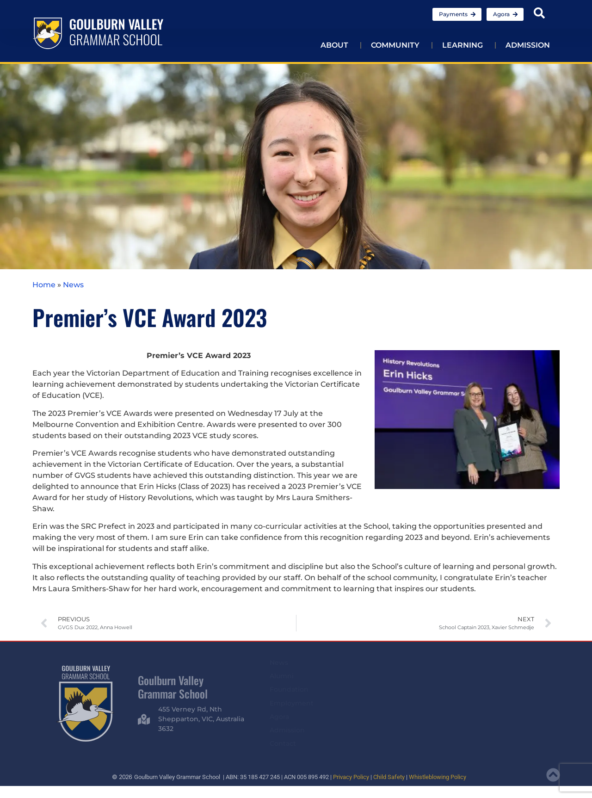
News (73, 284)
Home (44, 284)
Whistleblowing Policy (437, 776)
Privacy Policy (351, 776)
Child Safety (389, 776)
